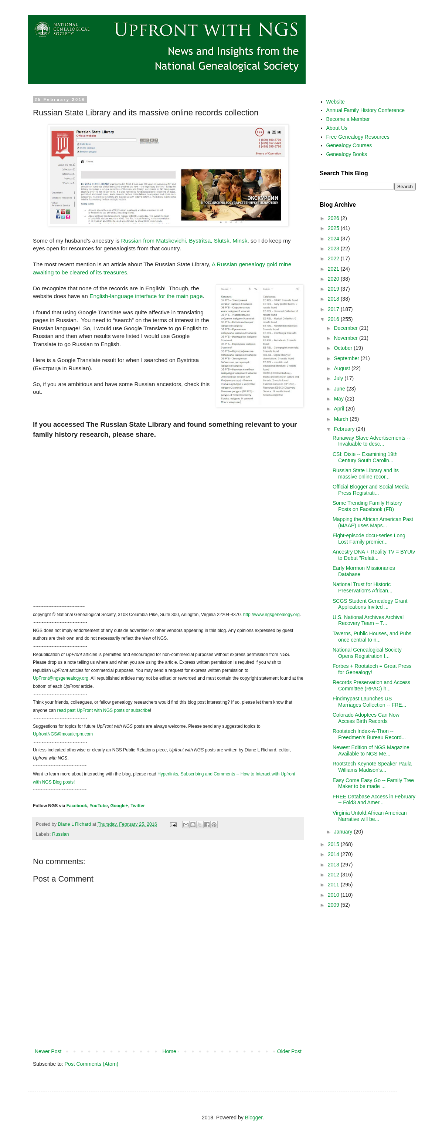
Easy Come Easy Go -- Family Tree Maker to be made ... (373, 783)
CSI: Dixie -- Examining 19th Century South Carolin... (365, 457)
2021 (334, 269)
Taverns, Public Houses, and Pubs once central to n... (372, 636)
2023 (334, 248)
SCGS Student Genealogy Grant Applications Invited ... (370, 604)
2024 (334, 238)
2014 (334, 854)
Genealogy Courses (349, 145)
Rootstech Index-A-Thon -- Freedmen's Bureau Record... (369, 734)
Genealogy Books (346, 154)
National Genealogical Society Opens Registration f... (367, 653)
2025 (334, 228)
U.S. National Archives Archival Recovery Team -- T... (368, 620)
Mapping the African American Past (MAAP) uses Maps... (373, 522)
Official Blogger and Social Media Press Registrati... (371, 490)
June (340, 389)
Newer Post (48, 1051)
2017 (334, 309)
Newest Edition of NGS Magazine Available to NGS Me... (371, 750)
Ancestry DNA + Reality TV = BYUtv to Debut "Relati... (374, 555)
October (344, 348)
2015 (334, 844)
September (347, 358)
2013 (334, 865)
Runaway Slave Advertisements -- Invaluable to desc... (371, 441)
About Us (337, 128)
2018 (334, 299)
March (342, 419)
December (346, 328)
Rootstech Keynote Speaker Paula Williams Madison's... (372, 767)
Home (169, 1051)
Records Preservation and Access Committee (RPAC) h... (371, 685)
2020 (334, 279)
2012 (334, 875)
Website (335, 102)
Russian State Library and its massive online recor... (366, 473)
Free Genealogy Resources (358, 137)
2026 (334, 218)
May (339, 399)
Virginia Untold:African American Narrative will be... (370, 816)
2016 (334, 319)
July (339, 378)
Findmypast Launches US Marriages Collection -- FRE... (369, 702)
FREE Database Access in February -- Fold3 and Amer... (374, 800)
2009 (334, 905)
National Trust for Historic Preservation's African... (362, 587)
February (345, 429)
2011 (334, 885)
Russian (60, 834)
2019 (334, 289)
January (344, 832)
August (342, 368)
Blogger (253, 1117)
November (346, 338)
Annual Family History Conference (365, 110)
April (340, 409)
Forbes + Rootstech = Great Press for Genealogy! (372, 669)
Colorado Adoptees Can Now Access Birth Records (366, 718)
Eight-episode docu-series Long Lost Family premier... (369, 538)
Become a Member (348, 119)
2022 (334, 258)
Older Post (289, 1051)
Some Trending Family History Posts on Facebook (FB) (367, 506)
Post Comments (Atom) (91, 1064)
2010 (334, 895)
